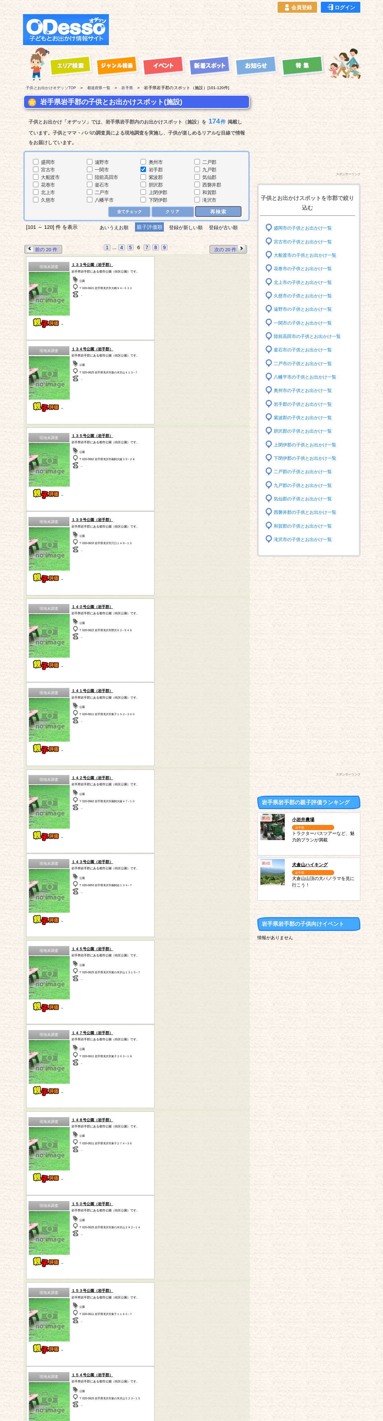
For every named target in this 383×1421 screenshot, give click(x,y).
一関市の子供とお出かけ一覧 (305, 322)
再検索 (218, 211)
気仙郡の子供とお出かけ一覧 (305, 498)
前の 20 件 (42, 249)
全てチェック (128, 211)
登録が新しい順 (186, 227)
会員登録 (297, 7)
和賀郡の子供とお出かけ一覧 (305, 525)
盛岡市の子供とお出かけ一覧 (305, 228)
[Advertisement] (237, 29)
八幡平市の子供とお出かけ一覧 (307, 377)
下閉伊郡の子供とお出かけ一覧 (307, 458)
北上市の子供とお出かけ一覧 (305, 282)
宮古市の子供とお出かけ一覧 (305, 241)
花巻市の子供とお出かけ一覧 (305, 268)
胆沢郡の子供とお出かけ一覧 (305, 431)
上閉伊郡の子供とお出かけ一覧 (307, 444)
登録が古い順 (227, 227)
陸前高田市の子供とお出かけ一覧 (310, 336)
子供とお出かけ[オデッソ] (163, 1407)
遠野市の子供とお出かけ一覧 (305, 309)
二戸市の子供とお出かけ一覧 (305, 363)
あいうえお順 (110, 227)
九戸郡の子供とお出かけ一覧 (305, 485)
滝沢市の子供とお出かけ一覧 (305, 539)
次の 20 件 (229, 249)
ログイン (341, 7)
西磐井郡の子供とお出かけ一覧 (307, 512)
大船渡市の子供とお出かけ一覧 (307, 255)
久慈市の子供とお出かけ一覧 (305, 295)
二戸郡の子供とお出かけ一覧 (305, 471)
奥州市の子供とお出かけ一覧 (305, 390)
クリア (173, 211)
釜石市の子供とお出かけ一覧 (305, 349)
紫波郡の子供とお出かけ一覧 (305, 417)
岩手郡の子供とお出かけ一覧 (305, 403)
